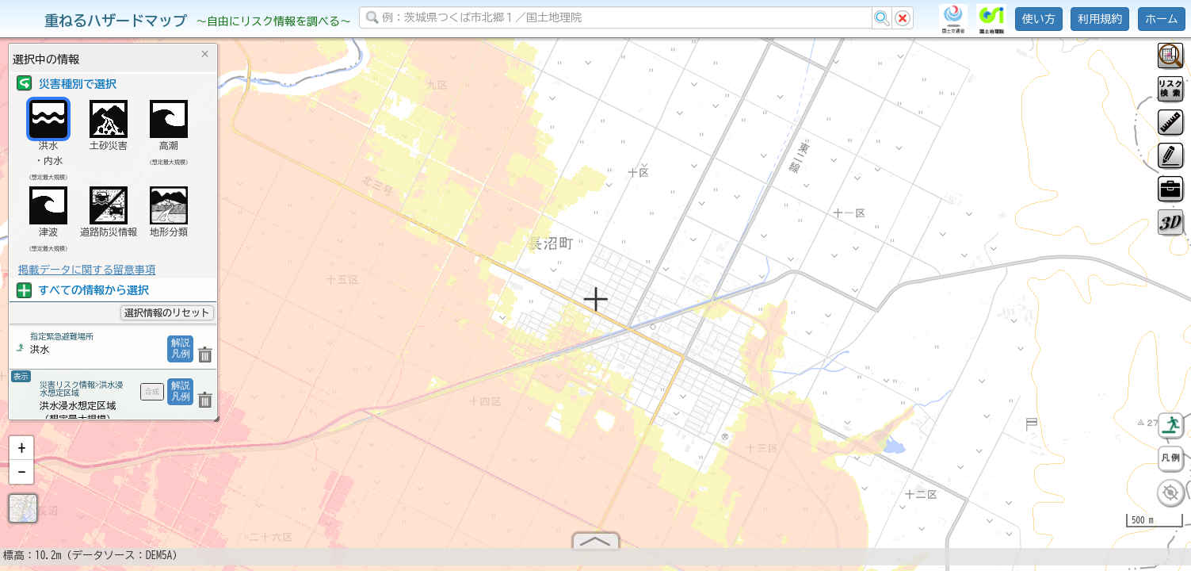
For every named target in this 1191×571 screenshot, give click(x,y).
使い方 (1038, 19)
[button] (21, 448)
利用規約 (1100, 19)
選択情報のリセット (167, 312)
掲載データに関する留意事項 (86, 269)
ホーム (1161, 19)
